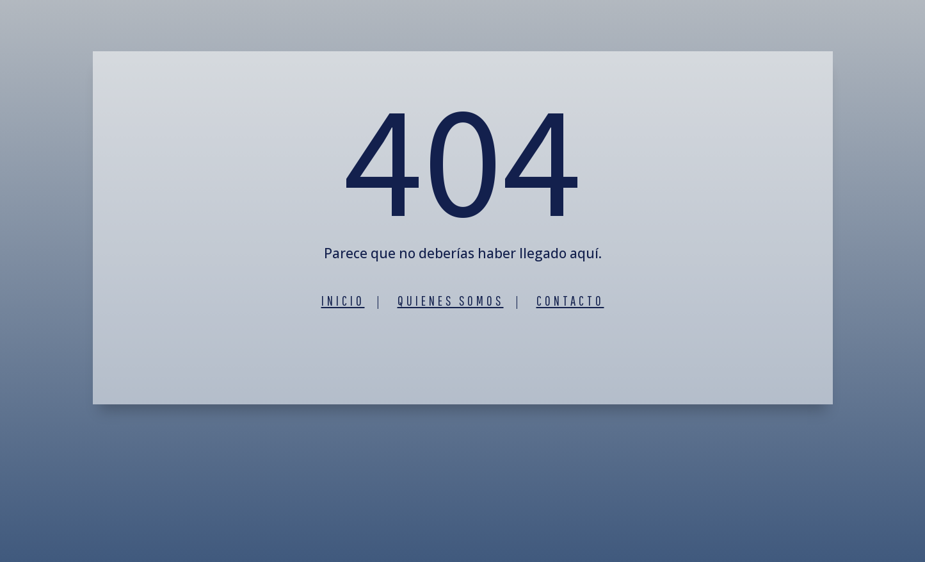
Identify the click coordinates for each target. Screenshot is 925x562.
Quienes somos (451, 300)
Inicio (343, 300)
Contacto (570, 300)
